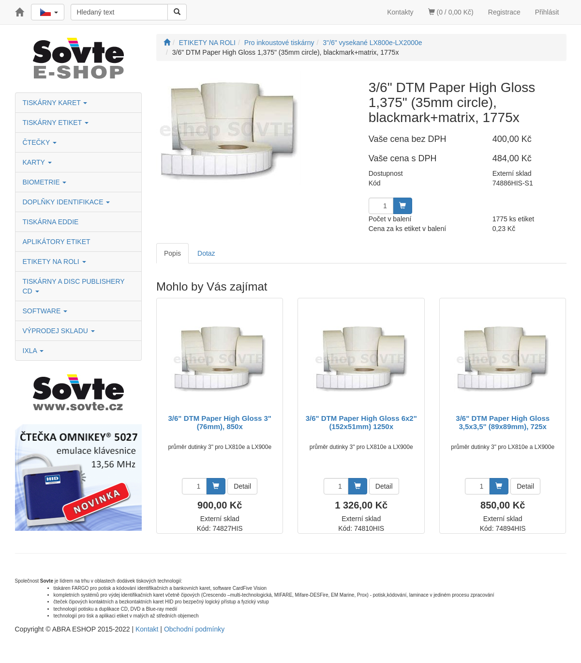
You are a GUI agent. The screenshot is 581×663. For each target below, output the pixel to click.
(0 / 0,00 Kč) (451, 12)
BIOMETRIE (45, 182)
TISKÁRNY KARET (55, 103)
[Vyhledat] (177, 12)
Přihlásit (547, 12)
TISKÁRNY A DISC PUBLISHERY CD (74, 286)
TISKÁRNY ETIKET (56, 122)
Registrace (504, 12)
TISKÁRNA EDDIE (51, 222)
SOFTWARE (45, 311)
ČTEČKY (40, 142)
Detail (242, 486)
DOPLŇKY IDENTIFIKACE (66, 202)
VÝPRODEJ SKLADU (59, 331)
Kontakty (400, 12)
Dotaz (206, 253)
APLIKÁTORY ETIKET (56, 242)
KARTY (37, 162)
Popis (172, 253)
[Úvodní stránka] (167, 42)
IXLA (33, 351)
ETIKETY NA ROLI (54, 261)
